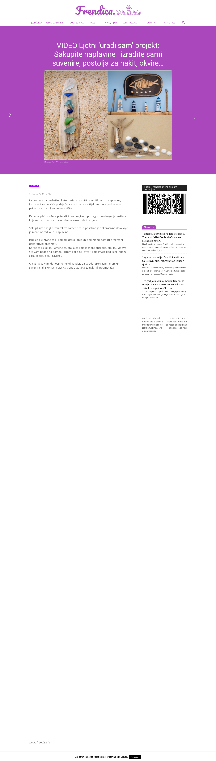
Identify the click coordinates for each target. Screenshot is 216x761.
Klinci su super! (55, 22)
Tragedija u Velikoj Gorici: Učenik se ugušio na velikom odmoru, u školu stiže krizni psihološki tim (163, 284)
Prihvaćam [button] (135, 757)
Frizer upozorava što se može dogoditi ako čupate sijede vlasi (176, 324)
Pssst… (95, 22)
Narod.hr (149, 227)
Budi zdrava (78, 22)
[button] (183, 23)
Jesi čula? (36, 22)
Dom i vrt (153, 22)
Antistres (169, 22)
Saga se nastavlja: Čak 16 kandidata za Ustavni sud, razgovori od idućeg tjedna (163, 261)
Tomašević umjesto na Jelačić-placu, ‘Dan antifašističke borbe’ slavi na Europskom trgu (163, 237)
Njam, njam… (112, 22)
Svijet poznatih (132, 22)
